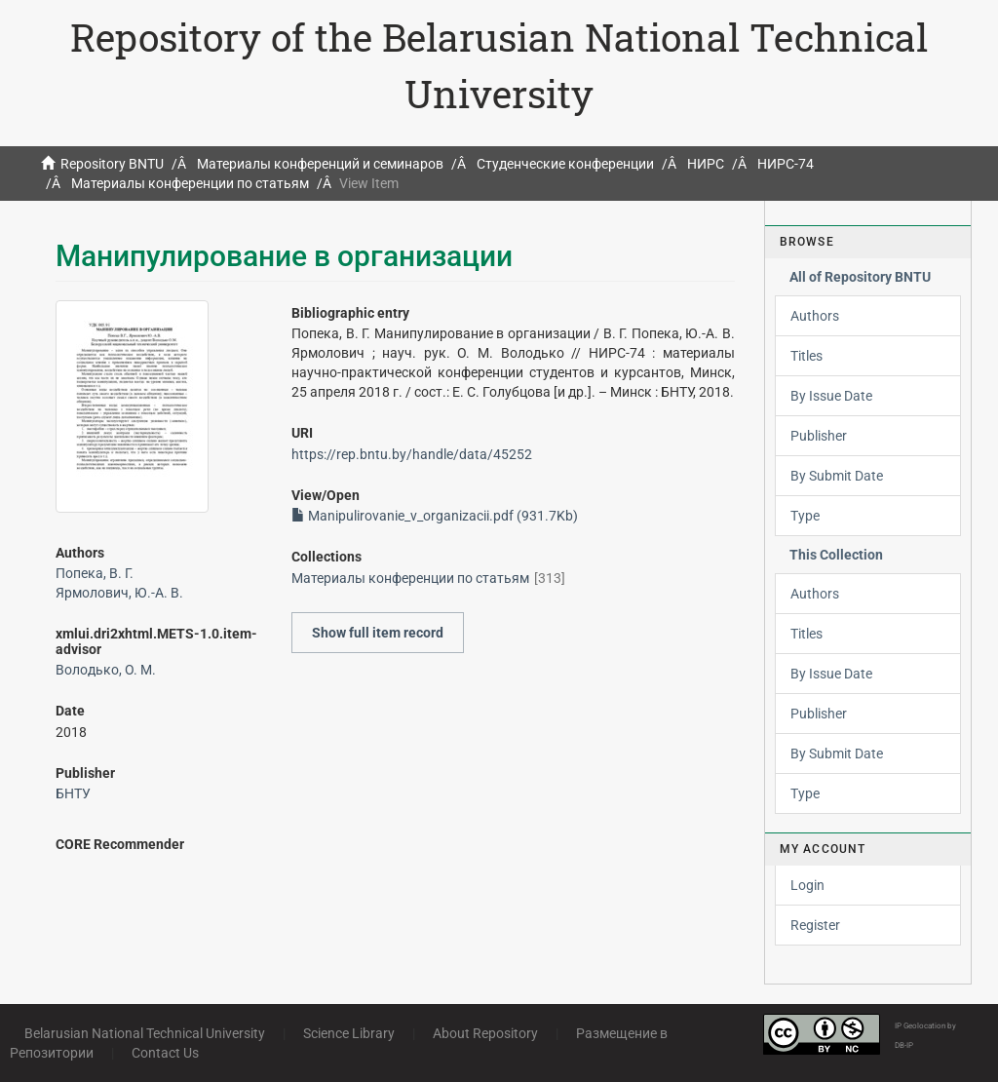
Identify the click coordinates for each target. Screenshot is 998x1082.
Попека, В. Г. (95, 573)
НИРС (705, 164)
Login (807, 885)
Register (815, 925)
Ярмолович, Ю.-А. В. (119, 592)
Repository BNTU (112, 164)
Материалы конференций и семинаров (320, 164)
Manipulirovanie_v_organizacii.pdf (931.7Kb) (434, 515)
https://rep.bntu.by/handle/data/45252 (411, 454)
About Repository (485, 1033)
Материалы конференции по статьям (190, 183)
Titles (806, 356)
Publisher (818, 436)
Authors (814, 316)
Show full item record (377, 632)
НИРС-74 (785, 164)
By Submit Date (836, 475)
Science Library (349, 1033)
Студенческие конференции (565, 164)
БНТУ (73, 793)
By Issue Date (831, 396)
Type (805, 515)
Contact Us (165, 1053)
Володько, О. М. (106, 669)
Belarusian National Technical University (144, 1033)
